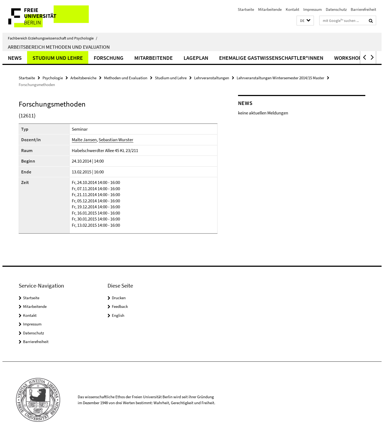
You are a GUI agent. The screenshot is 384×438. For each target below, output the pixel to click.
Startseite (246, 9)
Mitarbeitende (270, 9)
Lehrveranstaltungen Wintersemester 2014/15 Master (280, 77)
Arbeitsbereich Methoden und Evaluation (59, 47)
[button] (305, 21)
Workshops (349, 57)
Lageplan (196, 57)
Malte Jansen (84, 140)
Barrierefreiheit (363, 9)
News (15, 57)
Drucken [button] (119, 297)
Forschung (108, 57)
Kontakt (292, 9)
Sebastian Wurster (116, 140)
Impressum (312, 9)
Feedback (120, 306)
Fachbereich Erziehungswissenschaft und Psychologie (52, 38)
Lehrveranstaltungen (211, 77)
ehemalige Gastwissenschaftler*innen (271, 57)
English (118, 315)
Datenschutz (336, 9)
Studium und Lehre (57, 57)
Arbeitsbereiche (83, 77)
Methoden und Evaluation (125, 77)
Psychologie (53, 77)
